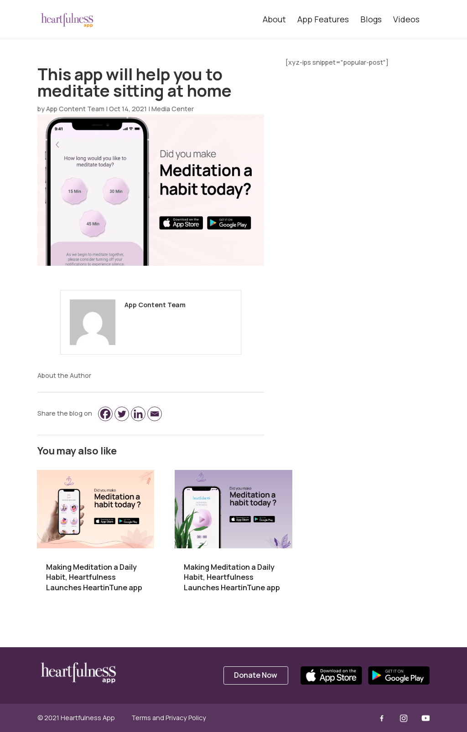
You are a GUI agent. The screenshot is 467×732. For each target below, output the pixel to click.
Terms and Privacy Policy (168, 717)
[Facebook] (105, 414)
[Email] (154, 414)
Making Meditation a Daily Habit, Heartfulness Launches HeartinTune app (94, 577)
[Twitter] (121, 414)
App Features (323, 19)
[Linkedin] (138, 414)
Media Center (172, 108)
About (274, 19)
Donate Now (255, 675)
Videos (406, 19)
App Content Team (75, 108)
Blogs (371, 19)
